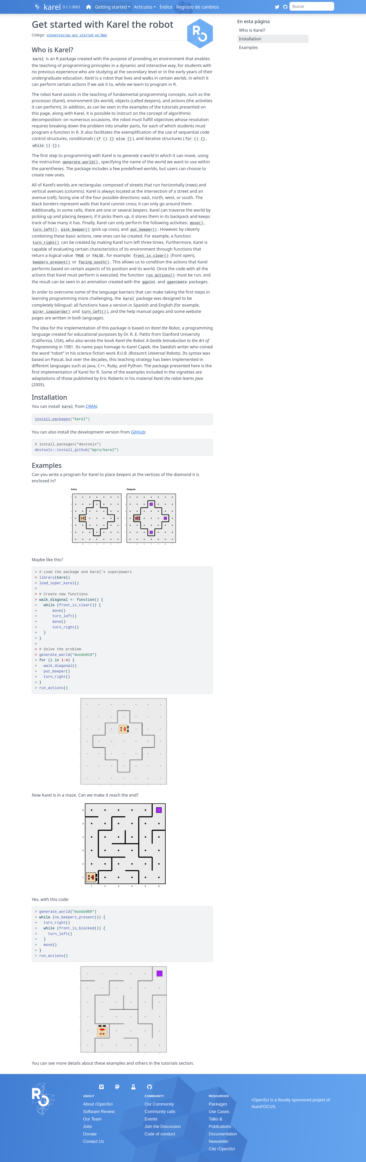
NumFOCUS (263, 1106)
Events (150, 1119)
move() (196, 223)
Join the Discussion (162, 1126)
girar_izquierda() (51, 312)
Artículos (143, 7)
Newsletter (219, 1141)
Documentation (223, 1134)
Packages (218, 1104)
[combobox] (311, 6)
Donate (90, 1134)
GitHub (138, 432)
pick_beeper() (75, 230)
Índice (166, 7)
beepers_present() (51, 262)
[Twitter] (277, 7)
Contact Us (93, 1141)
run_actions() (160, 275)
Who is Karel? (252, 30)
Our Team (92, 1119)
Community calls (159, 1111)
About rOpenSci (98, 1104)
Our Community (159, 1104)
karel (52, 7)
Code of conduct (159, 1134)
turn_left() (45, 230)
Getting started (111, 7)
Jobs (87, 1126)
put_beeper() (143, 230)
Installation (250, 39)
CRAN (91, 406)
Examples (248, 47)
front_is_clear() (151, 256)
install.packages (52, 419)
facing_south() (93, 262)
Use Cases (219, 1111)
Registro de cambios (197, 7)
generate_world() (80, 162)
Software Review (99, 1111)
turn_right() (46, 243)
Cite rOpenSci (222, 1149)
